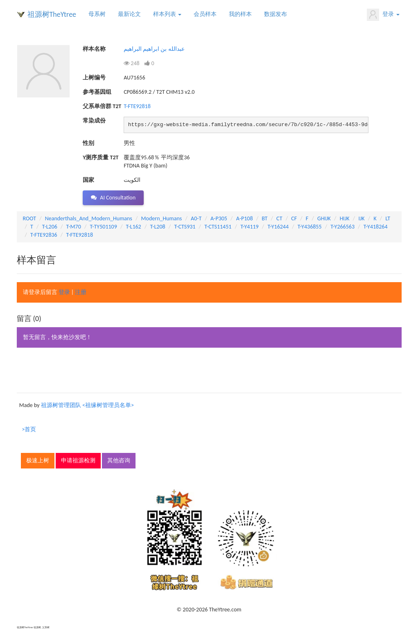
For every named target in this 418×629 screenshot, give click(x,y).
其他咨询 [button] (118, 460)
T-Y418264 (376, 226)
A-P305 (218, 218)
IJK (361, 218)
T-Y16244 (278, 226)
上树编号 (94, 77)
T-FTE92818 (137, 106)
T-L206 (49, 226)
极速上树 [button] (37, 460)
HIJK (345, 218)
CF (294, 218)
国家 (88, 179)
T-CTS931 (184, 226)
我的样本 (240, 14)
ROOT (29, 218)
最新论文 (129, 14)
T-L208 (157, 226)
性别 (88, 143)
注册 (80, 292)
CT (279, 218)
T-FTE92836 (43, 234)
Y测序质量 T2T (100, 157)
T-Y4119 (249, 226)
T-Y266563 (342, 226)
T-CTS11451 (217, 226)
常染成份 (94, 120)
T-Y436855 (310, 226)
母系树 (97, 14)
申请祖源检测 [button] (78, 460)
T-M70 (73, 226)
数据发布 (275, 14)
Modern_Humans (161, 218)
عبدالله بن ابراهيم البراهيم (154, 48)
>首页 (29, 429)
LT (387, 218)
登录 (383, 15)
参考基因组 (97, 91)
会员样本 (205, 14)
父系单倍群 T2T (102, 106)
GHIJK (324, 218)
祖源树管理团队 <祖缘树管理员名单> (87, 405)
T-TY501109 (103, 226)
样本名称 (94, 48)
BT (264, 218)
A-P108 (244, 218)
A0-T (196, 218)
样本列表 (167, 14)
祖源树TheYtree (52, 14)
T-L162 (133, 226)
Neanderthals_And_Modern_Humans (88, 218)
